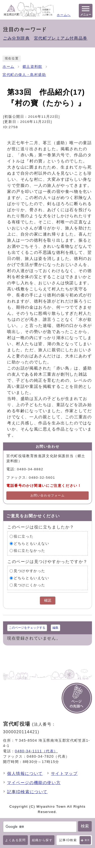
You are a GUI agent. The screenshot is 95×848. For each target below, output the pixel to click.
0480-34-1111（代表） (36, 751)
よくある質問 (15, 840)
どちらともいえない (31, 543)
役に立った (23, 536)
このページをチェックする (27, 627)
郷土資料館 (32, 67)
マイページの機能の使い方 (34, 782)
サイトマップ (64, 773)
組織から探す (42, 840)
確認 (47, 600)
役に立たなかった (29, 551)
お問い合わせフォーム (47, 495)
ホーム (8, 67)
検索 (85, 826)
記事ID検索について (27, 792)
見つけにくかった (29, 585)
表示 (87, 840)
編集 (55, 627)
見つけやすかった (29, 571)
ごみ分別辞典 (16, 38)
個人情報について (25, 773)
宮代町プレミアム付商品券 (60, 38)
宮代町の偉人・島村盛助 (24, 75)
